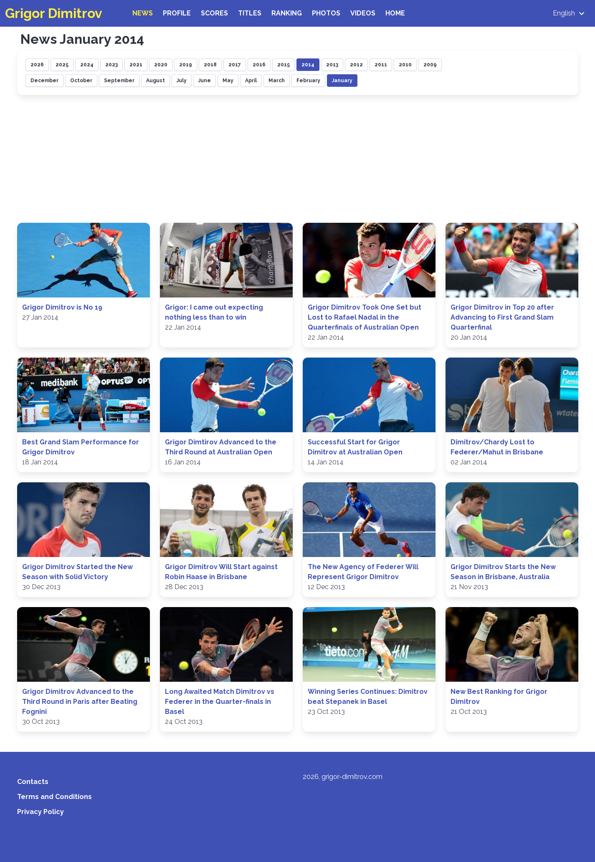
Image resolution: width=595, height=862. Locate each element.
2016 (259, 65)
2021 (135, 65)
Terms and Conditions (54, 797)
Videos (362, 13)
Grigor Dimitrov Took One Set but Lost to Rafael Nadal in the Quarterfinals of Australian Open (364, 317)
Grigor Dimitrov (53, 13)
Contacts (32, 782)
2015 (283, 65)
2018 (210, 65)
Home (395, 13)
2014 (307, 65)
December (44, 80)
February (308, 80)
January (342, 80)
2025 (62, 65)
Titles (249, 13)
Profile (177, 13)
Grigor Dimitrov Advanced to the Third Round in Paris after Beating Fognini (79, 702)
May (228, 80)
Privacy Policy (40, 812)
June (204, 80)
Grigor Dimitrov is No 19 (62, 307)
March (276, 80)
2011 (381, 65)
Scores (214, 13)
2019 (185, 65)
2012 (356, 65)
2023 (111, 65)
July (182, 80)
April (251, 80)
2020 (160, 65)
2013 (332, 65)
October (81, 80)
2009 (430, 65)
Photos (326, 13)
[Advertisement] (297, 160)
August (155, 80)
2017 (234, 65)
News (142, 13)
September (119, 80)
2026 (37, 65)
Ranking (286, 13)
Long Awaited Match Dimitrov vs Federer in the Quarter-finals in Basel (219, 702)
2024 (87, 65)
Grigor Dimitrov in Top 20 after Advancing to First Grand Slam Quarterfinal (502, 317)
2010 (405, 65)
